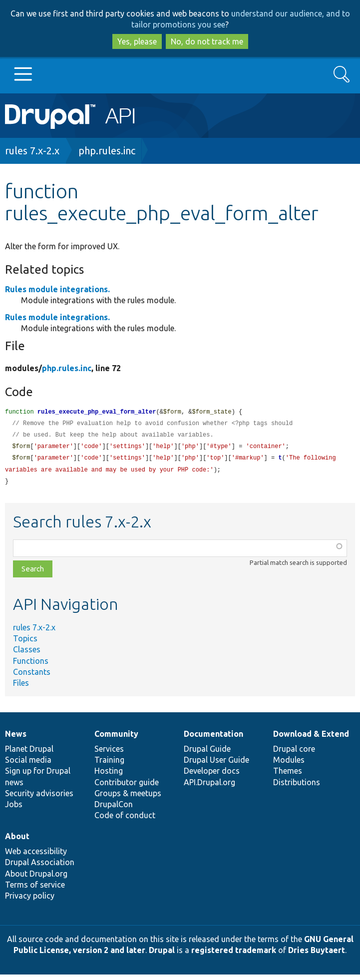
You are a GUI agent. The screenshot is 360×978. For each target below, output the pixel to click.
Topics (25, 641)
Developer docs (212, 774)
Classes (26, 652)
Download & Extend (311, 737)
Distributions (296, 785)
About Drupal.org (36, 877)
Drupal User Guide (216, 763)
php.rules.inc (106, 150)
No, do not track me (207, 41)
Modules (289, 763)
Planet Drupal (29, 752)
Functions (30, 664)
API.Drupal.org (209, 785)
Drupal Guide (207, 752)
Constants (31, 675)
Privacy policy (29, 899)
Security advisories (39, 796)
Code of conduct (124, 818)
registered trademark (233, 953)
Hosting (108, 774)
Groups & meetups (127, 796)
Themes (287, 774)
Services (109, 752)
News (15, 737)
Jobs (13, 807)
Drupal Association (39, 865)
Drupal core (294, 752)
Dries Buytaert (316, 953)
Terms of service (35, 888)
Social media (28, 763)
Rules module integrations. (57, 289)
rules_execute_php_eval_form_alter (96, 412)
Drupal (162, 953)
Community (116, 737)
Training (109, 763)
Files (21, 686)
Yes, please (137, 41)
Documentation (213, 737)
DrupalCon (113, 807)
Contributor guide (126, 785)
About (17, 839)
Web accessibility (36, 854)
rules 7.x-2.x (32, 150)
